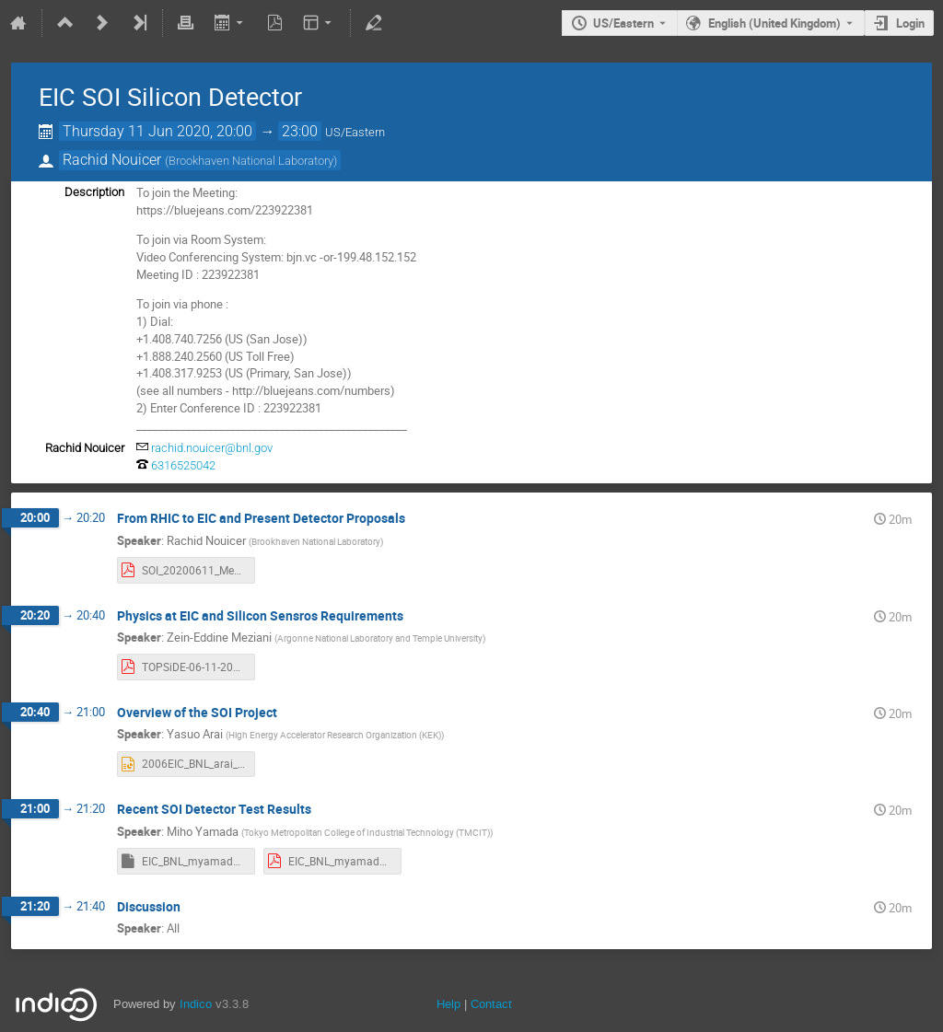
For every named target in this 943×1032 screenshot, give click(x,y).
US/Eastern (623, 23)
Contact (491, 1004)
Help (448, 1004)
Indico (196, 1004)
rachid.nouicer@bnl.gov (212, 448)
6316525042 (183, 465)
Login (910, 23)
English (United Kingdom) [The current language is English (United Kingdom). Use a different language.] (774, 23)
